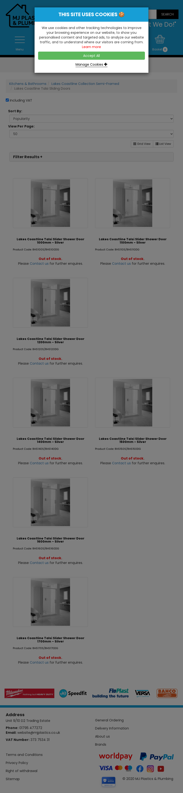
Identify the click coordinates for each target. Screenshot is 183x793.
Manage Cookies (91, 64)
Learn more (91, 46)
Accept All (91, 55)
